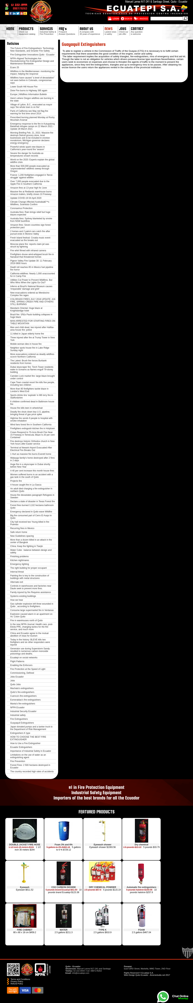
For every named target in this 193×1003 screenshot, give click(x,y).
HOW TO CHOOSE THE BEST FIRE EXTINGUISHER (28, 738)
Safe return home (18, 532)
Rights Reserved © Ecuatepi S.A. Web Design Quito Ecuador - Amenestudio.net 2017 (147, 974)
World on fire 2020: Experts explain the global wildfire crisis (32, 160)
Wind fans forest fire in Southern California (30, 424)
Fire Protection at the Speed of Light (27, 669)
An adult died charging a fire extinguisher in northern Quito (31, 489)
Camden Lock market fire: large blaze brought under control (32, 377)
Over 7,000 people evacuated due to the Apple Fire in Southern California (29, 182)
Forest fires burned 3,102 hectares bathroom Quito (32, 506)
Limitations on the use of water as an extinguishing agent (28, 756)
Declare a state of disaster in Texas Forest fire (32, 501)
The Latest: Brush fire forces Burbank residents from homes (28, 361)
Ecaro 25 (14, 67)
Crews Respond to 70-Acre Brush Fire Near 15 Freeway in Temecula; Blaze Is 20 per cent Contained (32, 435)
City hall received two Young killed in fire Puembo (29, 523)
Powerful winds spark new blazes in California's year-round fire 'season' (27, 148)
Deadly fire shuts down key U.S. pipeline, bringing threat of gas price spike (30, 413)
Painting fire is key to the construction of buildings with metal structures (29, 576)
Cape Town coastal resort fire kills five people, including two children (32, 383)
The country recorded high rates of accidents (32, 771)
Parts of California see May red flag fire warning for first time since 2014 (29, 112)
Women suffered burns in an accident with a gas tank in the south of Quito (31, 475)
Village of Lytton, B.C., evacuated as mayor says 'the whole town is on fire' (31, 105)
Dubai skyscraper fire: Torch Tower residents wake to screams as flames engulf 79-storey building (31, 369)
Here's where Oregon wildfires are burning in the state (32, 99)
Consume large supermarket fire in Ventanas (32, 610)
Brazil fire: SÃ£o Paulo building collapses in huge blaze (31, 315)
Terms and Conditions (20, 979)
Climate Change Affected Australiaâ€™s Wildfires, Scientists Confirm (29, 203)
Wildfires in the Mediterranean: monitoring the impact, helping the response (32, 72)
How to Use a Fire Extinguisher (25, 743)
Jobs (12, 680)
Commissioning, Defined (22, 673)
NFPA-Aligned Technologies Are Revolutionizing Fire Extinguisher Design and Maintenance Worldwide (32, 61)
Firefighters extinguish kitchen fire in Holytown (32, 428)
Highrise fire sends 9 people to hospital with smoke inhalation (31, 419)
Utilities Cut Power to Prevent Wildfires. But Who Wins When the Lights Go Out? (31, 281)
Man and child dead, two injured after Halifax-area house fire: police (32, 328)
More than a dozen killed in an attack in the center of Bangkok (31, 541)
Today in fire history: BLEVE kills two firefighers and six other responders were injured (30, 642)
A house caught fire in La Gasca (25, 484)
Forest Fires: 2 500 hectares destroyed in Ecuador (30, 766)
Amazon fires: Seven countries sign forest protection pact (30, 226)
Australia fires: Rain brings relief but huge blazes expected (30, 213)
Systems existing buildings (23, 596)
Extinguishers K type (20, 733)
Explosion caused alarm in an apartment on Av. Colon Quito (31, 615)
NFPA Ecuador (17, 707)
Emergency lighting (19, 564)
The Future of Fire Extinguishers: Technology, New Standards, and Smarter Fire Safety (32, 49)
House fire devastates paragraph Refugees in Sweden (32, 496)
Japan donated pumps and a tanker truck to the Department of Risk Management (31, 728)
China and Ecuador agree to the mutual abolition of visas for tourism (29, 634)
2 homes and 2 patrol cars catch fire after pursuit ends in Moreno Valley (30, 232)
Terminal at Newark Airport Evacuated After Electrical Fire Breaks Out (31, 448)
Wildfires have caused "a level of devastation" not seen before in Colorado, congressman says (32, 80)
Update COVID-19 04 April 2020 (25, 198)
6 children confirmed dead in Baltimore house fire (32, 402)
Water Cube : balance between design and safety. (31, 551)
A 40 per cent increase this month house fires (32, 470)
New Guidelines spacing (22, 536)
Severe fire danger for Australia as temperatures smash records (26, 154)
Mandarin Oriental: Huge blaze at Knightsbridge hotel (26, 309)
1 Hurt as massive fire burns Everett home (30, 454)
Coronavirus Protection (21, 208)
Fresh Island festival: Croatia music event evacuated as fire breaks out (30, 239)
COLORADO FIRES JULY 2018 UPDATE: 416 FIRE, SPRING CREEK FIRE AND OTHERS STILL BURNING (32, 302)
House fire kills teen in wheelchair (26, 408)
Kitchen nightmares (19, 560)
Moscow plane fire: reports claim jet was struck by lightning (29, 245)
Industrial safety (18, 715)
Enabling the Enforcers (21, 665)
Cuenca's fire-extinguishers (23, 696)
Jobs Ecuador (17, 676)
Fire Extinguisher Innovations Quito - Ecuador (32, 54)
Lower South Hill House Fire (23, 86)
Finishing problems (19, 556)
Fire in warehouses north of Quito (26, 620)
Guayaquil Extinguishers (22, 723)
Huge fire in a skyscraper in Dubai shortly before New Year (30, 465)
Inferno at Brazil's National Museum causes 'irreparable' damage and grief (31, 287)
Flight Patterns (17, 661)
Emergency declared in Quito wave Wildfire (31, 511)
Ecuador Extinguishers (21, 747)
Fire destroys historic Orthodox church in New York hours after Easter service (32, 442)
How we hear (16, 600)
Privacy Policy (17, 981)
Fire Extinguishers (19, 719)
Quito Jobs (15, 684)
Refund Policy (17, 984)
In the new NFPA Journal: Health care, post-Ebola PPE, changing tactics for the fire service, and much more (31, 627)
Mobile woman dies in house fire (25, 344)
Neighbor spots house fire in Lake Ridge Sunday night (29, 349)
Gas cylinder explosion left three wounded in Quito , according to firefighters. (31, 605)
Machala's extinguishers (22, 688)
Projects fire (16, 481)
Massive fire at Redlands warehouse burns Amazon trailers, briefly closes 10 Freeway (31, 192)
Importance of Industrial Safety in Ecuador (30, 751)
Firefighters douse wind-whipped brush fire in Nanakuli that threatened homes (32, 255)
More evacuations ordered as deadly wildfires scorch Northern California (32, 355)
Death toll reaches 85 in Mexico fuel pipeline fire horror (31, 268)
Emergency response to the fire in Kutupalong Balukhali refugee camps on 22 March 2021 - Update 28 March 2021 (32, 126)
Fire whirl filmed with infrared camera (28, 250)
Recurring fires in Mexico (22, 528)
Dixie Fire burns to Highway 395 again (28, 90)
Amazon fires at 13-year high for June (28, 188)
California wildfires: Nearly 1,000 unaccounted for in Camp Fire (32, 274)
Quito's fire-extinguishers (22, 692)
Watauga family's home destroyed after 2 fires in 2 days (32, 459)
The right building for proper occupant (28, 568)
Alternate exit (16, 582)
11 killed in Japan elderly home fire (27, 333)
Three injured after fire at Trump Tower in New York (32, 338)
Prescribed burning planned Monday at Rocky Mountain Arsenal (32, 118)
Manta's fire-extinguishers (22, 703)
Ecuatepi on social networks (23, 657)
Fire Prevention (17, 761)
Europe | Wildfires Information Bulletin (28, 94)
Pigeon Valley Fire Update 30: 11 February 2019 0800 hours (31, 262)
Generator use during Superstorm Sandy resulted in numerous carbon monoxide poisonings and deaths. (30, 651)
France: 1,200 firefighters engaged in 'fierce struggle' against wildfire (31, 176)
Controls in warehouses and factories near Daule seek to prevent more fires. (30, 587)
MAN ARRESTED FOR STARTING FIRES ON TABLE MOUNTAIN (32, 322)
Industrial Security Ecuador (23, 711)
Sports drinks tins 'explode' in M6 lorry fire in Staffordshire (31, 396)
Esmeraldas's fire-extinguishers (25, 700)
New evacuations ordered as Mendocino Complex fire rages (29, 294)
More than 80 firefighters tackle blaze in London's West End (29, 390)
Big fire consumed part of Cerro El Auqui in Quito (31, 516)
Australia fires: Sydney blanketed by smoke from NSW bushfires (31, 219)
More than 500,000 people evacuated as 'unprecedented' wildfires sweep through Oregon (30, 168)
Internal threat (17, 572)
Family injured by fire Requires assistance (30, 592)
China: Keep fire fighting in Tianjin (26, 546)
